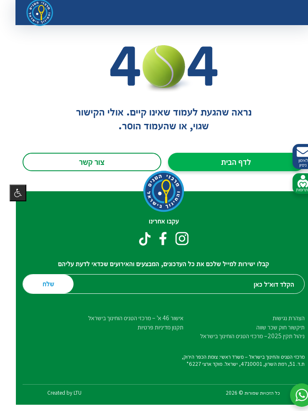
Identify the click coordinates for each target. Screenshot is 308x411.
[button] (292, 395)
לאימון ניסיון (293, 157)
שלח (39, 283)
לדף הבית (226, 161)
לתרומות (293, 184)
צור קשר (82, 161)
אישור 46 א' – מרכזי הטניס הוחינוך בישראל (126, 317)
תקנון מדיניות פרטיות (151, 327)
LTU (68, 392)
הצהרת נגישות (279, 317)
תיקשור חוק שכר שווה (271, 327)
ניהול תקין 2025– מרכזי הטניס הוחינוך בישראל (243, 335)
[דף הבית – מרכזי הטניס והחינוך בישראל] (154, 191)
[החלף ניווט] (285, 13)
